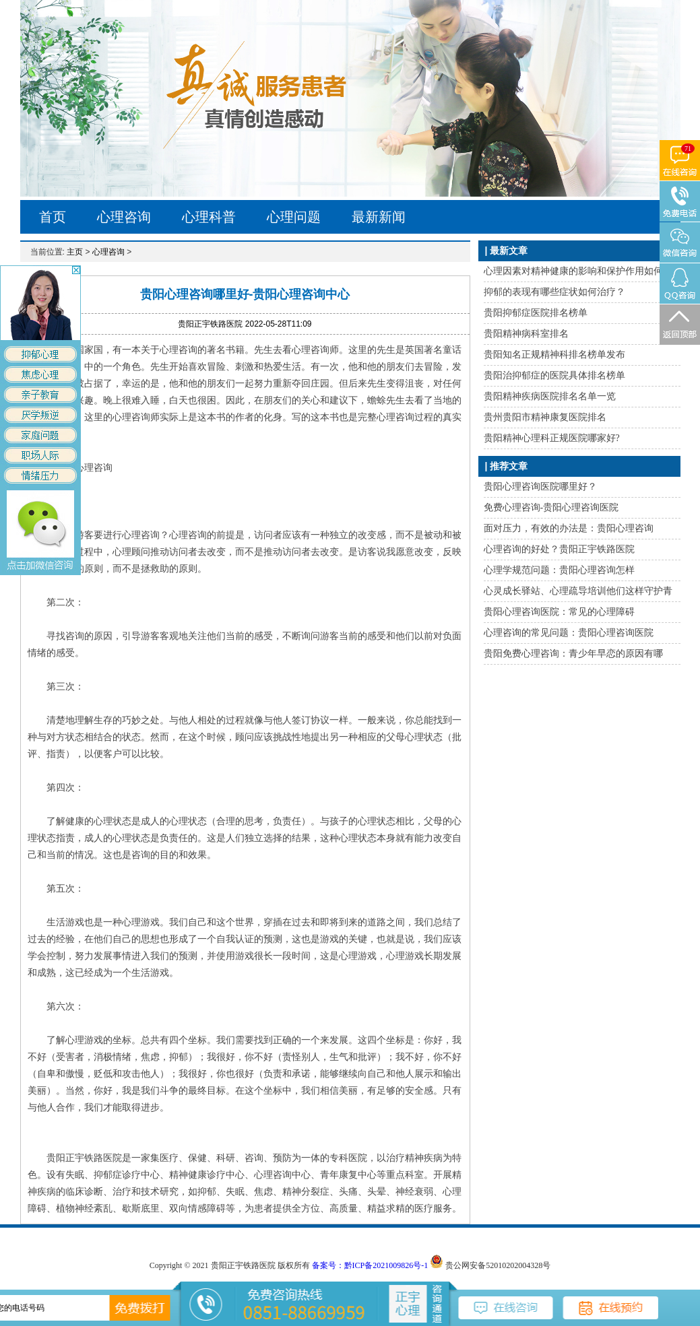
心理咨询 (124, 216)
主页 (75, 252)
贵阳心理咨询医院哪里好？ (540, 487)
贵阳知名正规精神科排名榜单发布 (554, 355)
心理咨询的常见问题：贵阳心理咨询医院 (569, 633)
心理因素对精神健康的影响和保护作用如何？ (578, 271)
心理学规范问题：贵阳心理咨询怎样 (559, 570)
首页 (52, 216)
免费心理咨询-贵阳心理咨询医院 (551, 507)
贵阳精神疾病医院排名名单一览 (550, 396)
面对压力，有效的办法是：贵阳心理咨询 (569, 528)
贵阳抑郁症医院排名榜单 (535, 313)
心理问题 (294, 216)
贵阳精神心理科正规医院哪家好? (552, 438)
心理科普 (209, 216)
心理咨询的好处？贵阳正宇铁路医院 (559, 549)
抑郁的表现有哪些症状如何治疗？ (554, 292)
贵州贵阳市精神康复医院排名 (545, 417)
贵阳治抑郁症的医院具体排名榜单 (554, 375)
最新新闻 (379, 216)
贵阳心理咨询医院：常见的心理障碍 (559, 612)
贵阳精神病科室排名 (526, 334)
